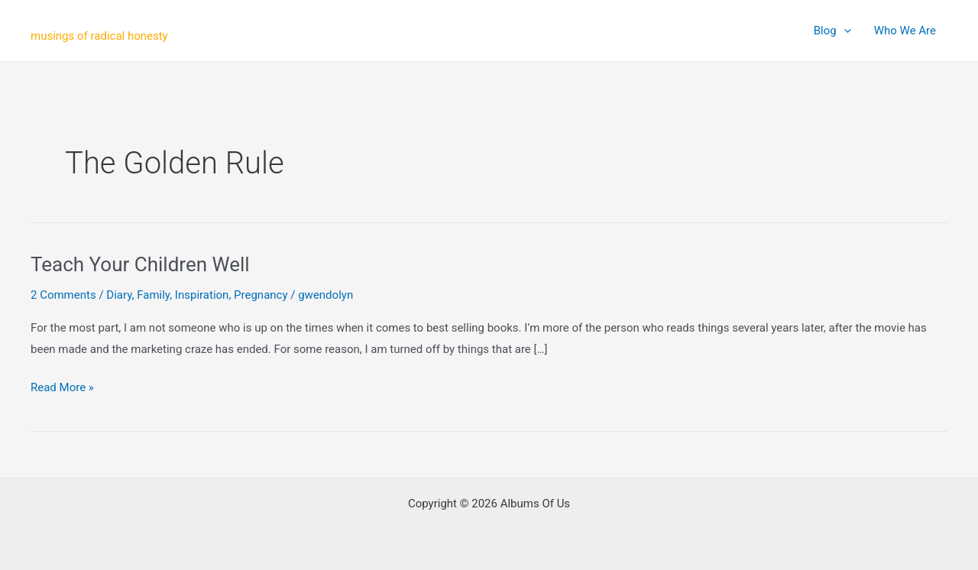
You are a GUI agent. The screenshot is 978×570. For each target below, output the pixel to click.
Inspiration (202, 295)
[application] (844, 30)
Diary (118, 295)
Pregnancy (260, 295)
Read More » (62, 388)
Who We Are (905, 30)
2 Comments (63, 295)
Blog (832, 30)
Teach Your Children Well (140, 264)
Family (153, 295)
